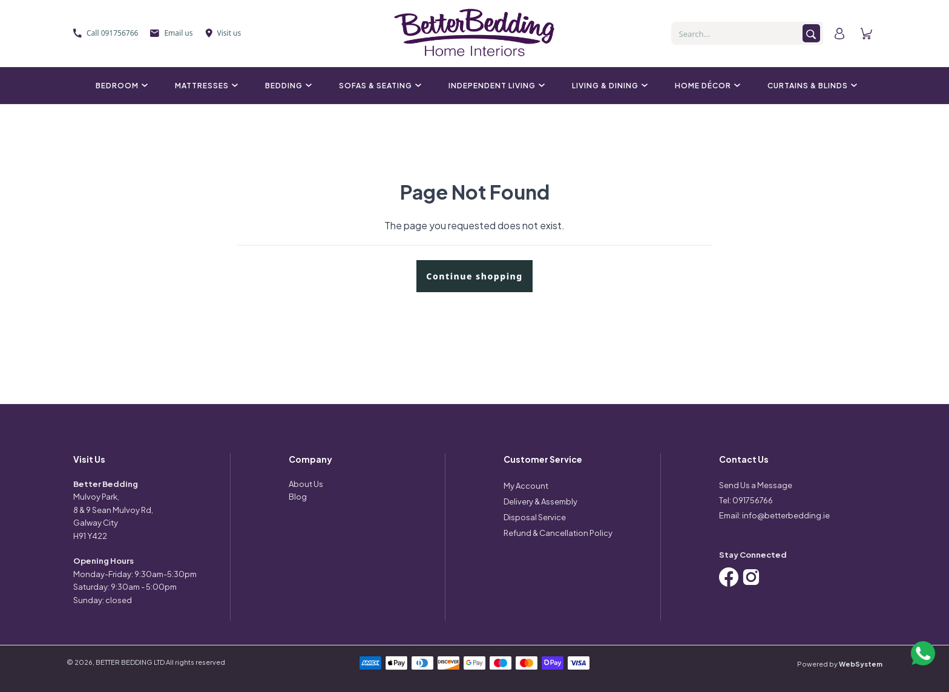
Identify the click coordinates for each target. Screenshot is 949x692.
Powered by (839, 664)
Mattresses (205, 85)
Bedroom (120, 85)
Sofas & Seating (378, 85)
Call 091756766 (105, 33)
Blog (298, 496)
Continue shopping (474, 276)
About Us (306, 484)
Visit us (223, 33)
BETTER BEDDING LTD (130, 662)
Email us (171, 33)
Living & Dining (608, 85)
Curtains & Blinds (810, 85)
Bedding (287, 85)
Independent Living (495, 85)
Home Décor (706, 85)
